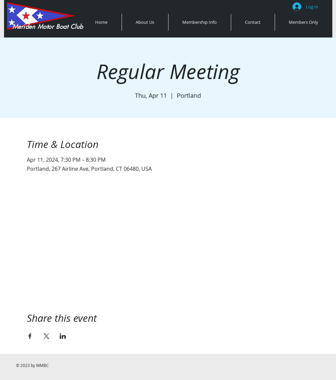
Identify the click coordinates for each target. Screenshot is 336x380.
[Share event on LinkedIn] (63, 336)
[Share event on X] (46, 336)
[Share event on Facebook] (30, 336)
